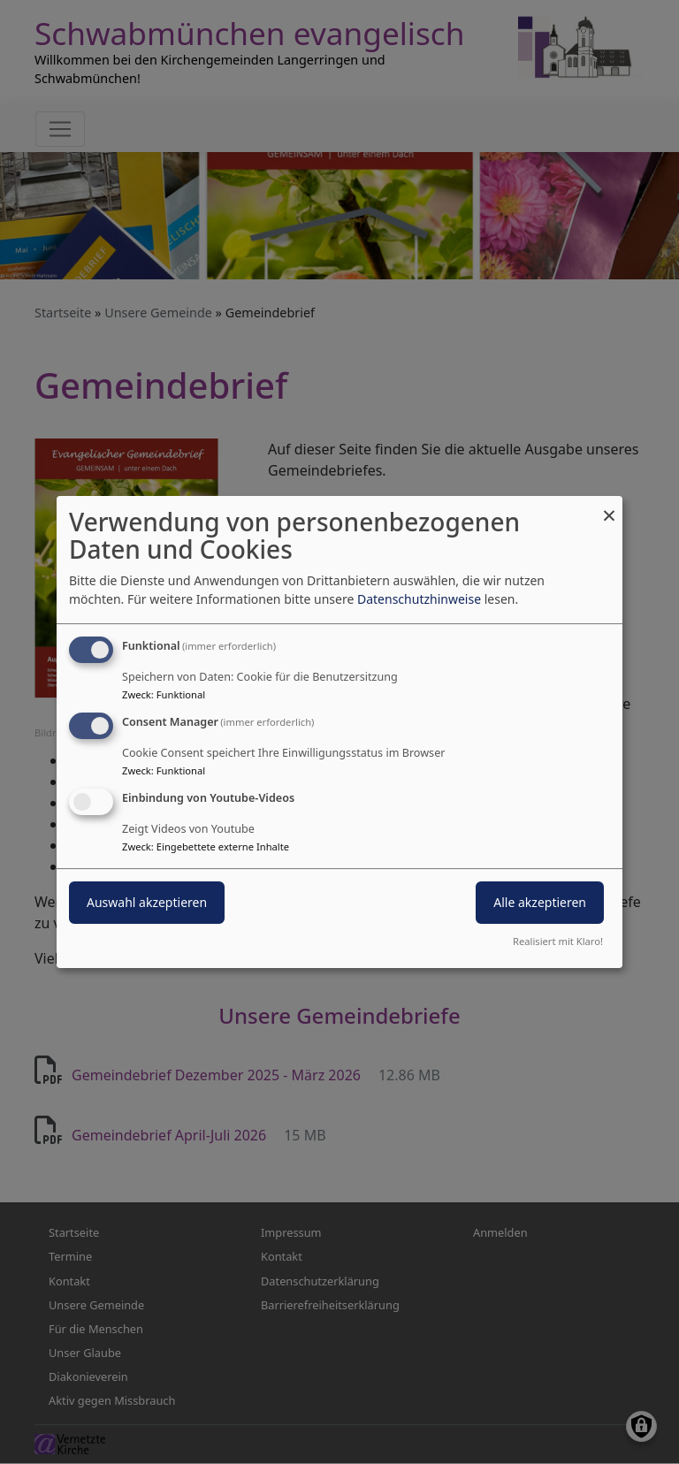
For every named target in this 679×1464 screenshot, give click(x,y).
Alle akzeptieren (539, 902)
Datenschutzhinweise (419, 599)
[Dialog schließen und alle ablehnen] (609, 507)
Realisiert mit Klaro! (558, 941)
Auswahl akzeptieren (147, 902)
